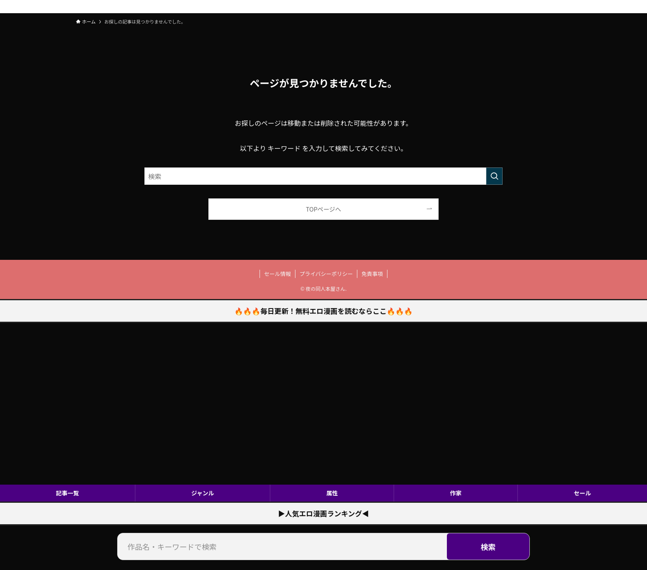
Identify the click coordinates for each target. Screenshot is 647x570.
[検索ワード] (323, 176)
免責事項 (372, 274)
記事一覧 (67, 493)
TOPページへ (323, 209)
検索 (488, 546)
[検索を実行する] (494, 176)
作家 (456, 493)
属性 (332, 493)
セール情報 (277, 274)
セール (582, 493)
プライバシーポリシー (326, 274)
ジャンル (202, 493)
